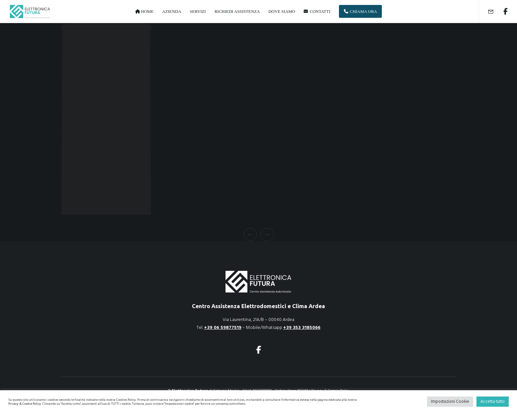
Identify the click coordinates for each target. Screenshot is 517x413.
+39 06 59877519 (222, 327)
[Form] (486, 11)
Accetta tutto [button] (492, 401)
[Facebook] (501, 11)
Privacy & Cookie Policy (24, 403)
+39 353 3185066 (301, 327)
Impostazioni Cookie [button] (450, 401)
